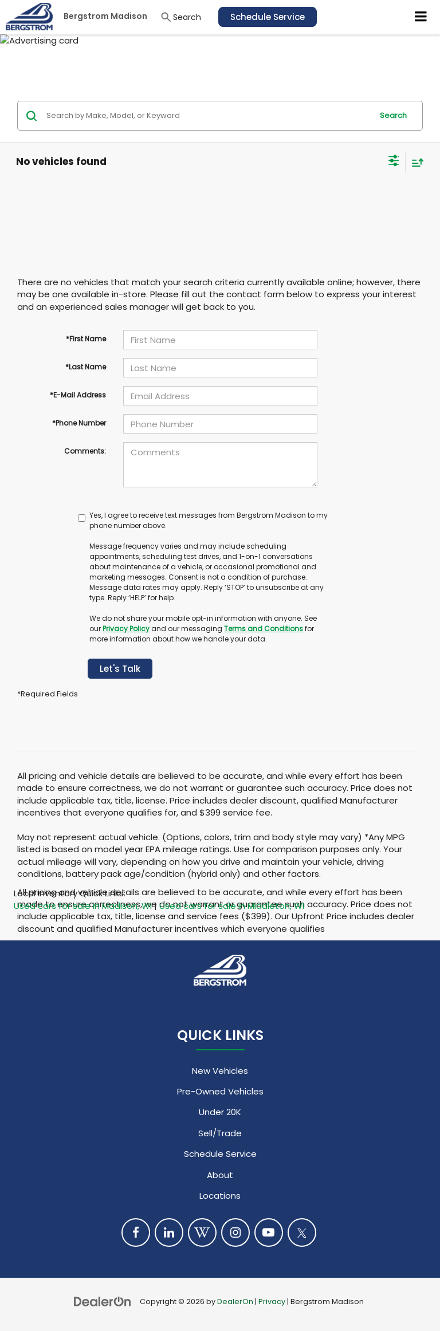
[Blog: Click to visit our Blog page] (202, 1232)
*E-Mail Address (78, 395)
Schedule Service (267, 17)
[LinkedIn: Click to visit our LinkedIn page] (169, 1232)
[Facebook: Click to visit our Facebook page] (135, 1232)
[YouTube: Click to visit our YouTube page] (268, 1232)
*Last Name (85, 367)
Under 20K (220, 1112)
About (220, 1175)
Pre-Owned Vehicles (220, 1091)
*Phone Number (79, 423)
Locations (220, 1196)
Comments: (85, 451)
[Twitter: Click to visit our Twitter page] (302, 1232)
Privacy (271, 1301)
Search (393, 115)
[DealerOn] (102, 1301)
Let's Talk (120, 669)
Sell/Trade (220, 1133)
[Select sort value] (415, 162)
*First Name (86, 339)
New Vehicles (220, 1071)
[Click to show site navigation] (421, 17)
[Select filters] (394, 162)
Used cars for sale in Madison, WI (83, 906)
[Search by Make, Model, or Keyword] (207, 115)
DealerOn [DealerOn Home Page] (235, 1301)
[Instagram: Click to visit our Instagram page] (235, 1232)
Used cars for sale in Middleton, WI (231, 906)
